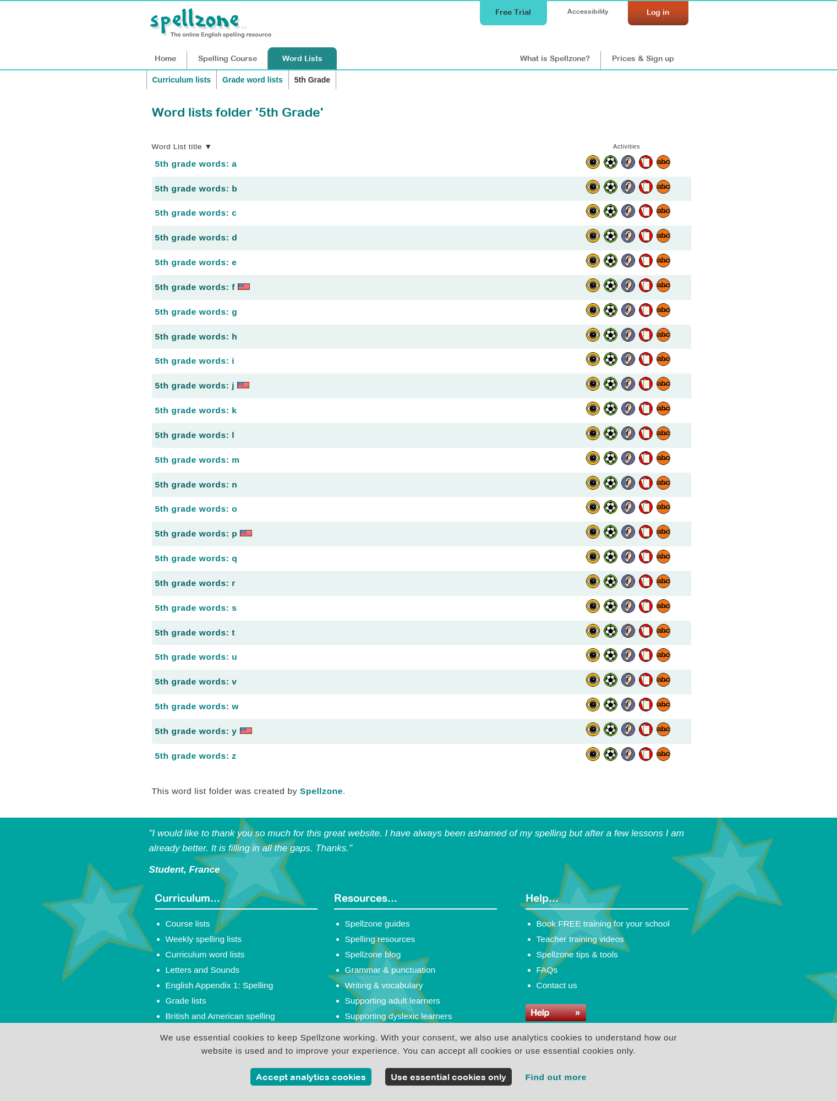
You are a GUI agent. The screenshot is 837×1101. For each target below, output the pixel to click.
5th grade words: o (196, 508)
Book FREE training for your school (603, 923)
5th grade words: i (195, 360)
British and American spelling (220, 1016)
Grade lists (186, 1000)
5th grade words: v (196, 681)
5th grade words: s (196, 607)
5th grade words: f (202, 287)
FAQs (547, 969)
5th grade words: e (196, 262)
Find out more (556, 1077)
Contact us (557, 985)
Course (227, 58)
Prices (643, 58)
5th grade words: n (196, 484)
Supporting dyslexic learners (398, 1016)
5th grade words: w (197, 706)
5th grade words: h (196, 336)
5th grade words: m (197, 459)
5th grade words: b (196, 188)
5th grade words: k (196, 410)
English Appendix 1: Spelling (219, 985)
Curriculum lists (181, 79)
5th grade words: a (196, 163)
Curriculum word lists (205, 954)
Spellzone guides (377, 923)
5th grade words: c (196, 212)
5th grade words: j (202, 385)
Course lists (188, 923)
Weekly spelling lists (204, 939)
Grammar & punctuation (390, 969)
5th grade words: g (196, 311)
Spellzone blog (373, 954)
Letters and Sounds (203, 969)
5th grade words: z (196, 755)
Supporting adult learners (392, 1000)
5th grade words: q (196, 558)
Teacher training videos (581, 939)
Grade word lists (252, 79)
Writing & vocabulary (384, 985)
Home (165, 58)
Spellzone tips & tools (577, 954)
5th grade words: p (204, 533)
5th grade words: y (203, 731)
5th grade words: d (196, 237)
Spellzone (321, 791)
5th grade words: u (196, 656)
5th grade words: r (195, 583)
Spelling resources (380, 939)
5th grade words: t (195, 632)
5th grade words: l (195, 435)
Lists (302, 58)
